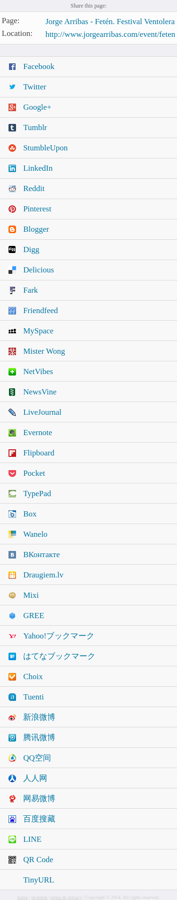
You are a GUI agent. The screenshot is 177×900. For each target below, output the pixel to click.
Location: (17, 33)
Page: (11, 21)
